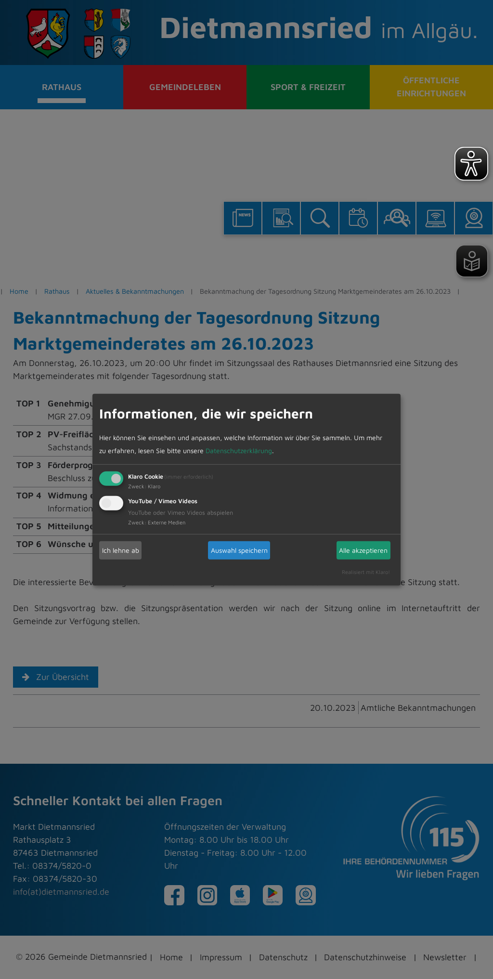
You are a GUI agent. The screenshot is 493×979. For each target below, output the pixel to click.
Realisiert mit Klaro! (366, 572)
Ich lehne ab (120, 550)
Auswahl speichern (239, 550)
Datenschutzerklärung (239, 451)
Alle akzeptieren (363, 550)
